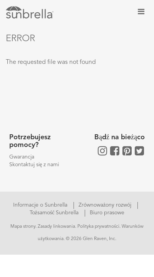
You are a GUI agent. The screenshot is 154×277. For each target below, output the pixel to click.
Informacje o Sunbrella (41, 205)
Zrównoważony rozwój (106, 205)
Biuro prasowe (107, 212)
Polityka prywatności (98, 226)
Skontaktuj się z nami (34, 164)
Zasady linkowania (56, 226)
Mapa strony (22, 226)
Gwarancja (21, 157)
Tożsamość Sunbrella (55, 212)
